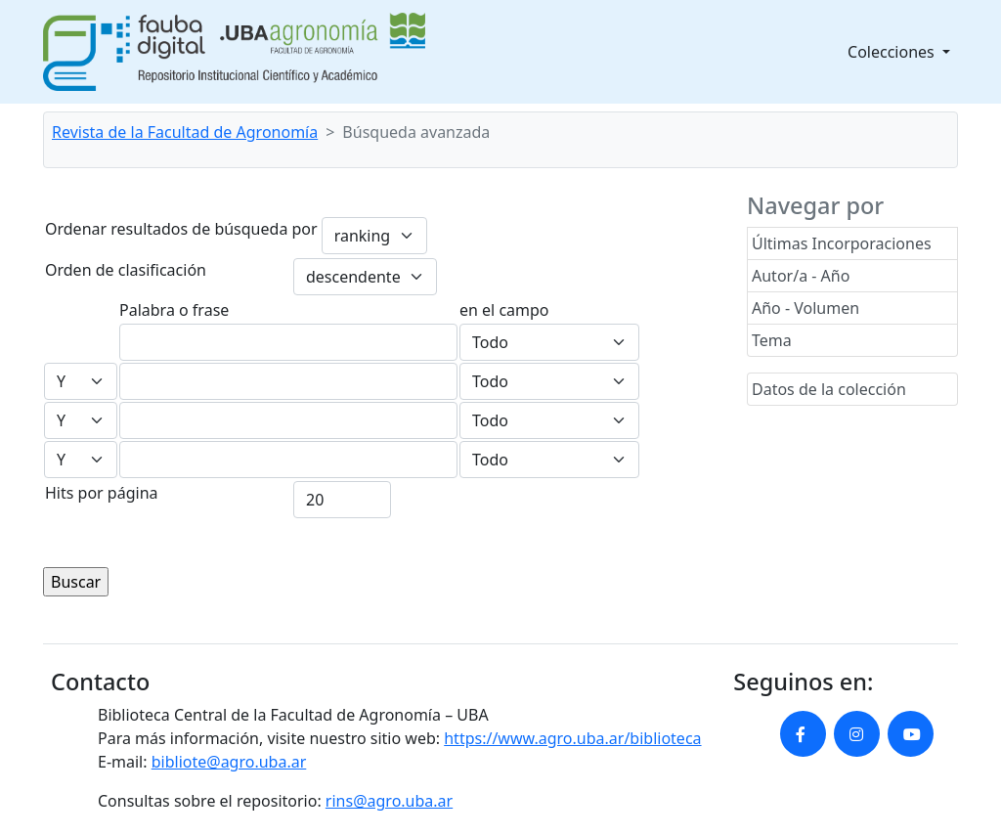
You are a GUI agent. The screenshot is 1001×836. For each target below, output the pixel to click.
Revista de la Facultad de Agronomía (185, 132)
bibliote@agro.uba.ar (229, 761)
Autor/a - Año (800, 275)
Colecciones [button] (893, 52)
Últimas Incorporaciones (842, 243)
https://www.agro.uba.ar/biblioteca (572, 738)
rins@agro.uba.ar (389, 801)
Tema (772, 340)
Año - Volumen (805, 308)
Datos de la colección (829, 389)
